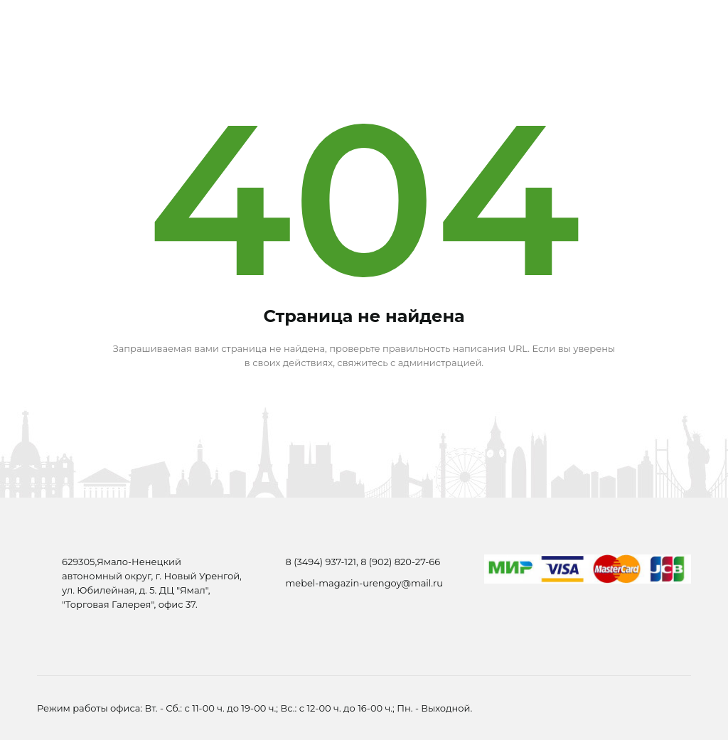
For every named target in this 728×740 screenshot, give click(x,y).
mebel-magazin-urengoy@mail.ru (365, 583)
